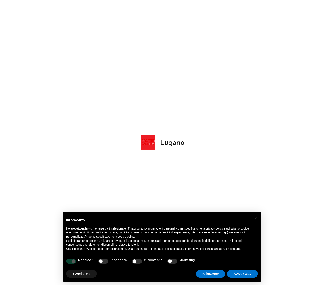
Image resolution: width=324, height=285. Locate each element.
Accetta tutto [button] (242, 273)
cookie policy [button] (126, 236)
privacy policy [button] (214, 228)
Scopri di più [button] (81, 273)
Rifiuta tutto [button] (210, 273)
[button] (256, 218)
